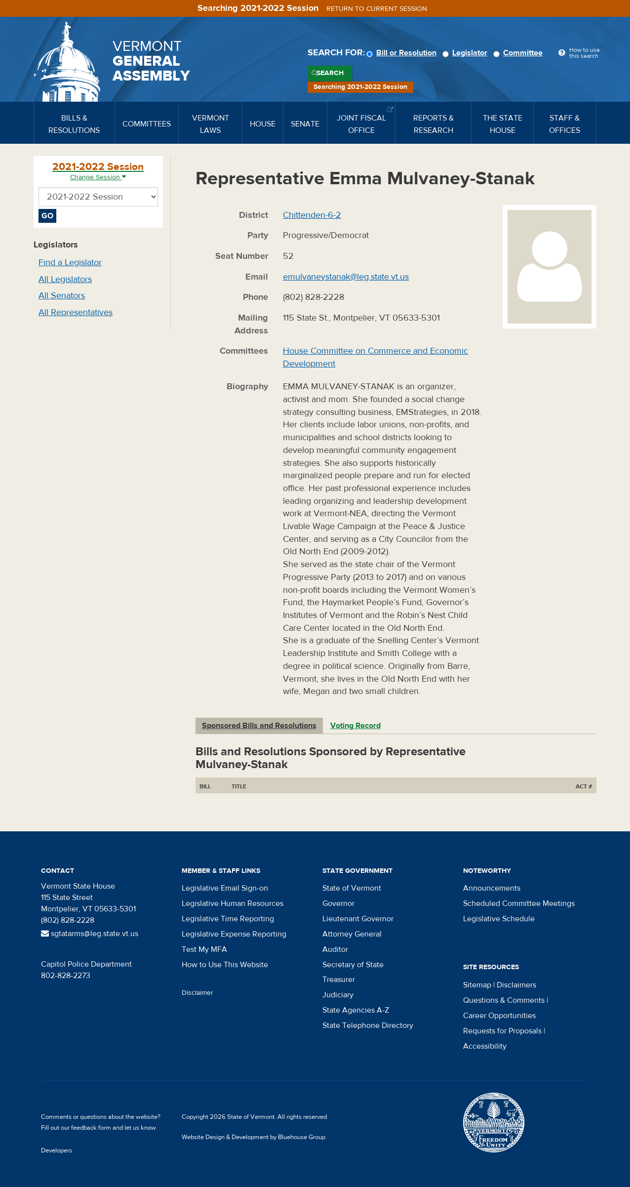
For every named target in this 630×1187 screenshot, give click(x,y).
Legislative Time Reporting (228, 919)
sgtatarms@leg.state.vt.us (89, 934)
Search (330, 73)
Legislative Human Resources (232, 903)
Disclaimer (197, 992)
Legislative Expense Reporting (234, 934)
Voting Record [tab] (355, 726)
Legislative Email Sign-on (225, 888)
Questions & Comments (504, 1000)
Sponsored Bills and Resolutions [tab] (259, 726)
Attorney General (352, 934)
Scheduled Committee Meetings (519, 903)
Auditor (335, 949)
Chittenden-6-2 (312, 215)
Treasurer (338, 979)
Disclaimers (516, 985)
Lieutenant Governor (358, 919)
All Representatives (76, 312)
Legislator (466, 53)
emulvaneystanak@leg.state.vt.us (346, 277)
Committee (519, 53)
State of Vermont (351, 888)
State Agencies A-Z (355, 1010)
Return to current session (376, 8)
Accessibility (485, 1046)
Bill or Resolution (402, 53)
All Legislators (65, 279)
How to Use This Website (225, 965)
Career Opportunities (499, 1016)
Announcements (491, 888)
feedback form (91, 1128)
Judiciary (338, 995)
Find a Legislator (70, 262)
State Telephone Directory (367, 1025)
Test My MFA (204, 949)
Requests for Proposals (502, 1031)
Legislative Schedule (499, 919)
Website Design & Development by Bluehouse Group (253, 1137)
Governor (338, 903)
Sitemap (477, 985)
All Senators (62, 295)
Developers (56, 1150)
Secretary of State (353, 965)
